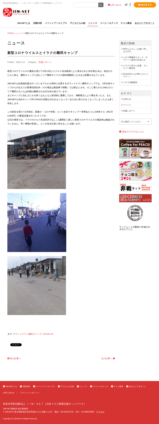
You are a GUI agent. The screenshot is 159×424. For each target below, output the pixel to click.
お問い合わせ (116, 5)
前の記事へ (15, 358)
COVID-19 (48, 334)
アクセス (100, 412)
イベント (127, 105)
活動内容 (37, 23)
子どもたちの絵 (77, 23)
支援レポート (45, 62)
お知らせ (127, 99)
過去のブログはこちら (133, 131)
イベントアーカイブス (56, 23)
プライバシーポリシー (29, 393)
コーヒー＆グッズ (109, 23)
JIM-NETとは (23, 23)
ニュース (92, 23)
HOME (10, 33)
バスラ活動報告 (130, 82)
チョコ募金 (126, 23)
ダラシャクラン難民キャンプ (27, 334)
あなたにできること (145, 23)
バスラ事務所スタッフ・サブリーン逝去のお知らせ (135, 58)
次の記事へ (106, 358)
